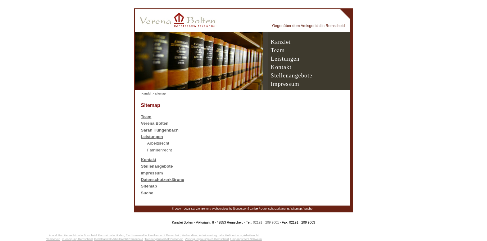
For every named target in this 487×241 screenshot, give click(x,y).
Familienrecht (159, 150)
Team (278, 50)
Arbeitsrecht (158, 143)
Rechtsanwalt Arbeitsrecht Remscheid (118, 239)
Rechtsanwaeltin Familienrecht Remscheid (153, 235)
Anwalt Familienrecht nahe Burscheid (73, 235)
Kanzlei (281, 42)
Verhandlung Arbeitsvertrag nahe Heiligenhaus (212, 235)
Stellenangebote (291, 75)
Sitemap (296, 208)
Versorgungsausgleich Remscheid (207, 239)
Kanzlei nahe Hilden (111, 235)
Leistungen (285, 58)
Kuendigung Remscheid (77, 239)
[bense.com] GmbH (245, 208)
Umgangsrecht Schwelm (246, 239)
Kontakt (281, 67)
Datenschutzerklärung (275, 208)
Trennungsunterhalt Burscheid (164, 239)
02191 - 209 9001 (266, 222)
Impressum (285, 84)
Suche (308, 208)
